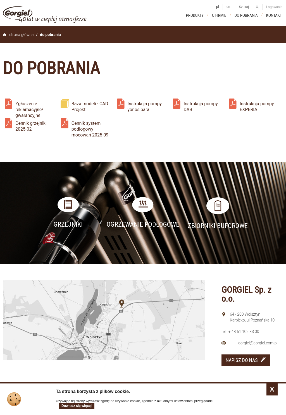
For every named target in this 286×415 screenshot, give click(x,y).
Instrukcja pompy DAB (200, 106)
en (228, 7)
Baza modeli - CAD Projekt (90, 106)
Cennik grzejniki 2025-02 (31, 126)
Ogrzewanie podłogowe (143, 224)
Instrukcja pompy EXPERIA (257, 106)
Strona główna (21, 34)
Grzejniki (68, 224)
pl (217, 7)
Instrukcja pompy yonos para (145, 106)
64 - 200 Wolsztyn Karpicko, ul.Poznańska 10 (252, 317)
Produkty (195, 15)
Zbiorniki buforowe (218, 226)
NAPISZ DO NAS (242, 360)
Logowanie (274, 7)
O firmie (219, 15)
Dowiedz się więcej (76, 406)
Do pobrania (246, 15)
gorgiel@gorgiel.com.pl (258, 343)
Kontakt (274, 15)
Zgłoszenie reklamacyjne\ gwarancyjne (29, 108)
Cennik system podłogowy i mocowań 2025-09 (90, 127)
